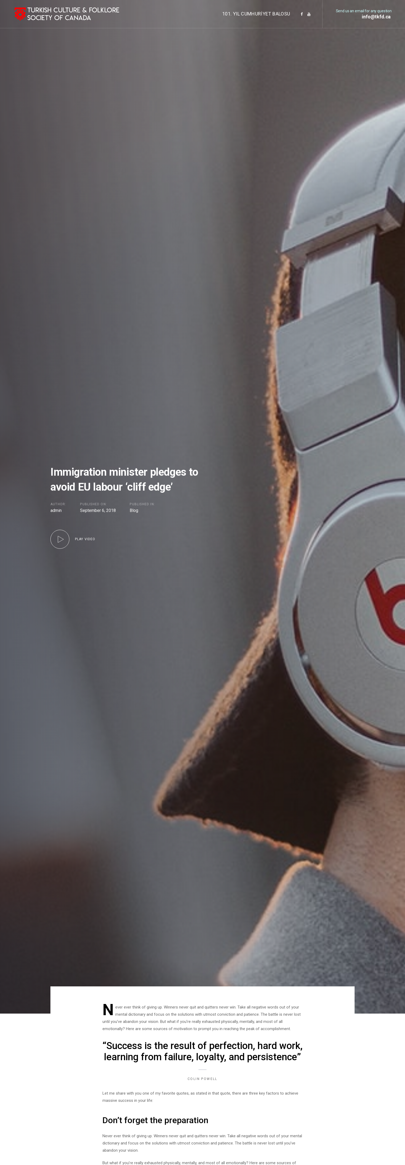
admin (56, 510)
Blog (134, 510)
